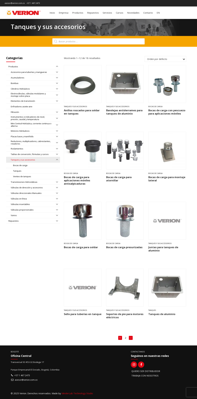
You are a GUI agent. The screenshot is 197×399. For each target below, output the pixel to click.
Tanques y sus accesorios (75, 106)
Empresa (63, 12)
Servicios (107, 12)
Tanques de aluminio (161, 314)
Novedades (133, 12)
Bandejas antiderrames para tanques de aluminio (124, 112)
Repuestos (93, 12)
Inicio (52, 12)
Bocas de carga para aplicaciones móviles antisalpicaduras (77, 180)
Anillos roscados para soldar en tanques (82, 112)
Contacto (148, 12)
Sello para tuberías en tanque (82, 314)
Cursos (119, 12)
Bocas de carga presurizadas (124, 247)
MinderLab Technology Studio (77, 393)
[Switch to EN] (158, 12)
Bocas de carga (155, 106)
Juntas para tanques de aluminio (163, 248)
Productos (77, 12)
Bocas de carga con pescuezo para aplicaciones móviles (166, 112)
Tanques (152, 310)
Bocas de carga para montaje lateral (166, 178)
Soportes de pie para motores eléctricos (124, 315)
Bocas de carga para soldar (81, 247)
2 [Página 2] (125, 337)
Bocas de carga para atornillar (119, 178)
